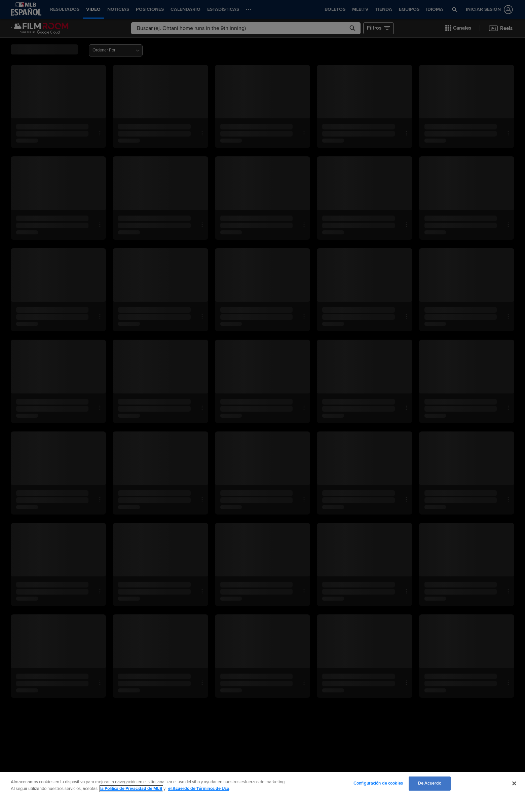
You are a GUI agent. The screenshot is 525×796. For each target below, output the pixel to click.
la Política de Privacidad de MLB (131, 788)
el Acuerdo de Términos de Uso (198, 788)
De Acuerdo (429, 783)
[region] (262, 784)
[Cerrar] (514, 783)
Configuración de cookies (378, 783)
